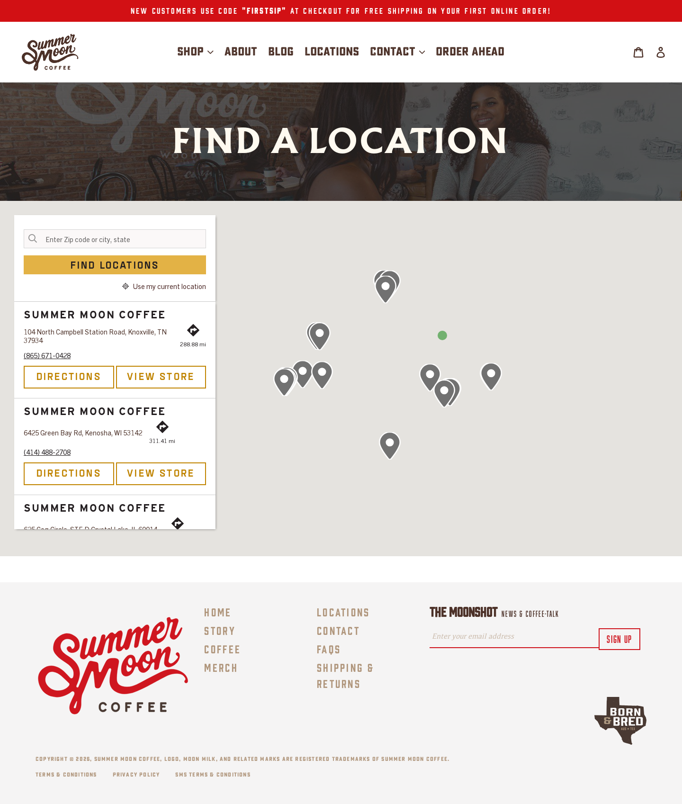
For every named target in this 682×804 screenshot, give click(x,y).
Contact (338, 629)
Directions (68, 376)
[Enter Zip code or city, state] (115, 238)
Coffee (222, 648)
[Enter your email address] (514, 637)
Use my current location (164, 286)
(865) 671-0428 (47, 355)
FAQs (329, 648)
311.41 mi (162, 440)
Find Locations (115, 265)
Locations (343, 611)
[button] (385, 289)
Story (220, 629)
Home (218, 611)
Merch (221, 666)
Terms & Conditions (66, 774)
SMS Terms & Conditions (212, 774)
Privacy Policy (136, 774)
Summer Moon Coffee (127, 759)
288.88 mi (193, 343)
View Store (161, 376)
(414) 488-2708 (47, 452)
